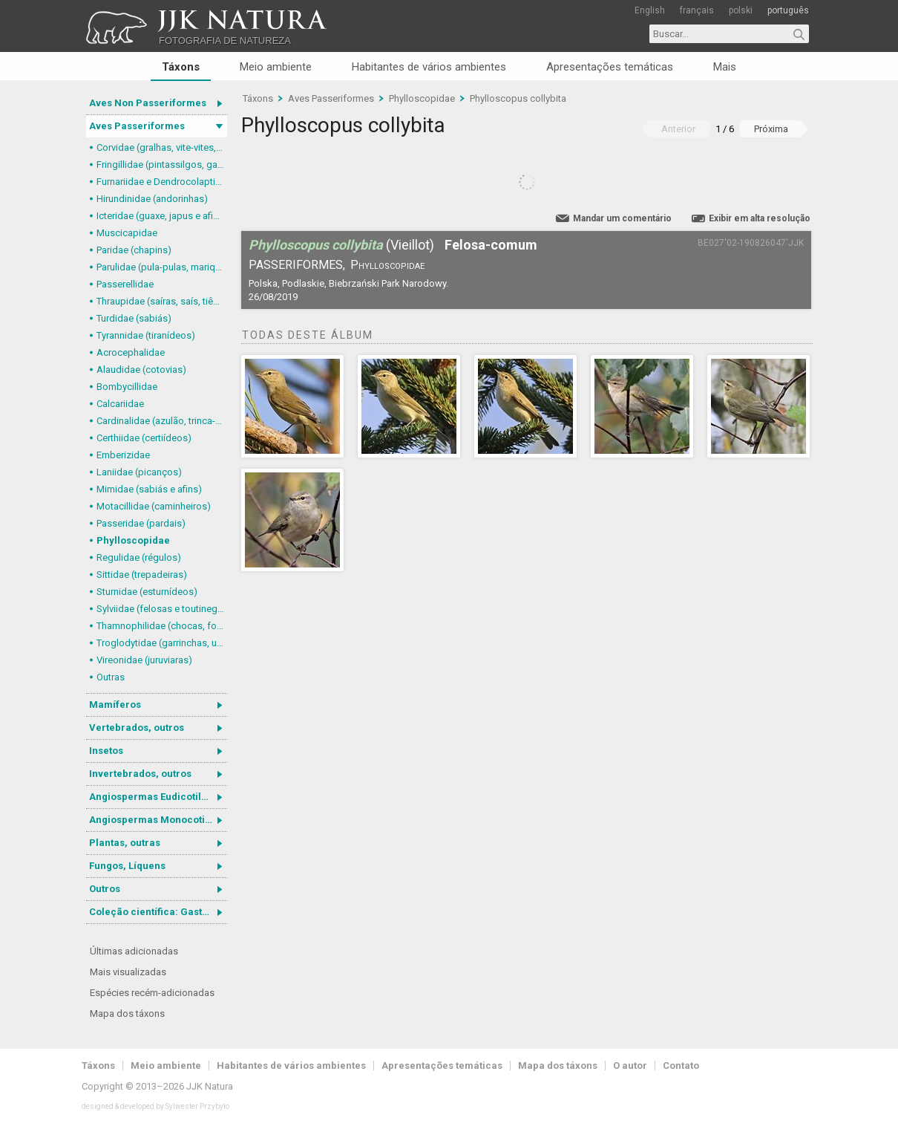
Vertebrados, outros (136, 727)
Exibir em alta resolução (759, 218)
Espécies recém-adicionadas (152, 992)
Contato (681, 1065)
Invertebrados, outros (140, 773)
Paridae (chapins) (133, 250)
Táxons (181, 67)
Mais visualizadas (128, 971)
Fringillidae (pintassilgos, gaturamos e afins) (161, 164)
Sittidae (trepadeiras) (141, 574)
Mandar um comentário (622, 218)
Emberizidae (123, 455)
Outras (110, 677)
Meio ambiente (276, 67)
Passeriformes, (297, 265)
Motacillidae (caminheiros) (153, 506)
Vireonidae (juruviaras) (144, 660)
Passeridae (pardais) (141, 523)
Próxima (771, 128)
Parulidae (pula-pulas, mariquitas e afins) (161, 267)
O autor (630, 1065)
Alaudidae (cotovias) (141, 369)
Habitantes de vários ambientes (429, 67)
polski (741, 10)
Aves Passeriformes (137, 125)
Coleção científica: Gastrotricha (158, 911)
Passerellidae (125, 284)
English (650, 10)
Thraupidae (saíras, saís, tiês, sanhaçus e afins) (161, 301)
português (788, 10)
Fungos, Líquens (127, 865)
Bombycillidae (126, 386)
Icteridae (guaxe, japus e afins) (161, 215)
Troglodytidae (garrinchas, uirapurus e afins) (161, 642)
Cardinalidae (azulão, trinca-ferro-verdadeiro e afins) (161, 420)
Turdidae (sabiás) (133, 318)
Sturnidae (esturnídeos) (146, 591)
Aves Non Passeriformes (147, 102)
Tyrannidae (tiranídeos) (145, 335)
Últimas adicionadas (134, 951)
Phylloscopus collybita (518, 98)
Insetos (106, 750)
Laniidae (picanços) (139, 472)
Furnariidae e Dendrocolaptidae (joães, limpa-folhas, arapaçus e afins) (161, 181)
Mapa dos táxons (127, 1013)
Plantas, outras (124, 842)
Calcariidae (120, 403)
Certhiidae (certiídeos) (143, 437)
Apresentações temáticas (609, 67)
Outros (104, 888)
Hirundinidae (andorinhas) (152, 198)
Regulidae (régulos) (138, 557)
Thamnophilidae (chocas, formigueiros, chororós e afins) (161, 625)
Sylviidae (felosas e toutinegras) (161, 608)
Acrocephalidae (130, 352)
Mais (724, 67)
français (697, 10)
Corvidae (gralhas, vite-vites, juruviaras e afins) (161, 147)
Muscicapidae (126, 232)
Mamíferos (115, 704)
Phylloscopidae (133, 540)
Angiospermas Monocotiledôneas (158, 819)
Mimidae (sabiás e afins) (149, 489)
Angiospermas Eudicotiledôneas (158, 796)
